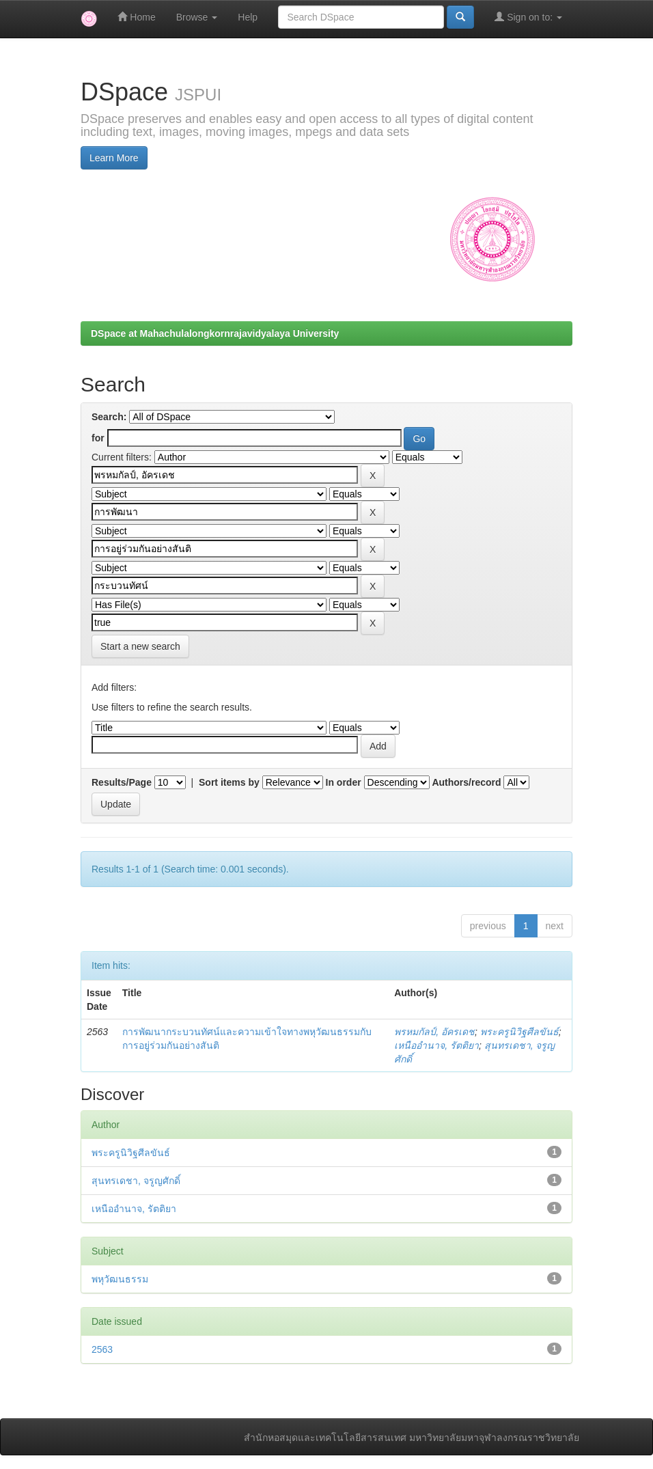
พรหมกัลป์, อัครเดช (434, 1031)
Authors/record (466, 782)
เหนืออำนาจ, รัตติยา (436, 1045)
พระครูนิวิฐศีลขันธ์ (519, 1031)
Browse (197, 17)
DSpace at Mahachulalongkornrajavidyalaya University (215, 333)
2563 (102, 1349)
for (98, 438)
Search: (109, 416)
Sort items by (229, 782)
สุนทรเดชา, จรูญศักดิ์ (136, 1180)
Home (136, 17)
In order (343, 782)
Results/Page (122, 782)
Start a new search (140, 646)
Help (248, 17)
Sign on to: (528, 17)
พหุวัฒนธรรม (120, 1279)
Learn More (114, 157)
